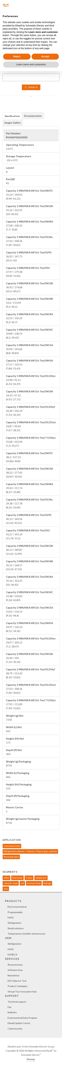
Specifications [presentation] (12, 116)
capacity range (11, 883)
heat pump (17, 877)
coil (22, 883)
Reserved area (15, 964)
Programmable (15, 912)
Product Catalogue (17, 986)
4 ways (29, 877)
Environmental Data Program (22, 1017)
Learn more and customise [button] (31, 64)
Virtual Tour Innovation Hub (22, 991)
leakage (47, 883)
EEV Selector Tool (17, 980)
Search (31, 87)
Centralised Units (12, 846)
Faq (9, 1007)
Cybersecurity (15, 1028)
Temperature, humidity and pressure (26, 933)
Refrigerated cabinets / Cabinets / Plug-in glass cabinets (30, 851)
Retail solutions (16, 928)
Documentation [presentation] (33, 115)
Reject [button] (16, 56)
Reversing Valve (11, 856)
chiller (6, 877)
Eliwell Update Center (19, 1023)
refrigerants (41, 877)
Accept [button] (45, 56)
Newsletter (14, 975)
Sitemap (31, 1059)
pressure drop (34, 883)
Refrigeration (14, 922)
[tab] (12, 115)
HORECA (12, 954)
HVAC (11, 917)
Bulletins (12, 1012)
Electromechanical (17, 906)
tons (6, 888)
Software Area (15, 970)
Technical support (17, 1001)
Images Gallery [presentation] (12, 122)
